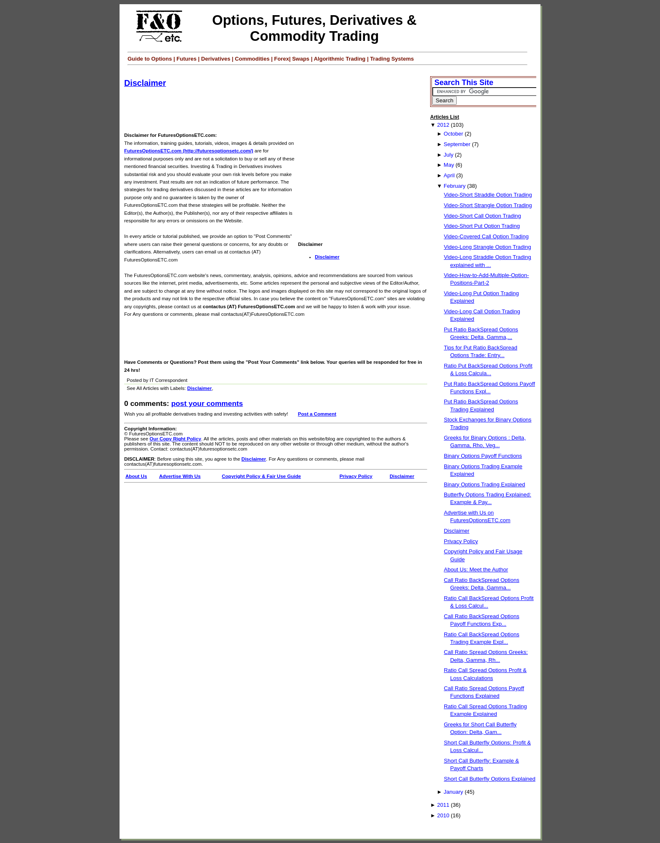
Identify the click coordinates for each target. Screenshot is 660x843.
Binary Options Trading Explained (484, 484)
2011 (443, 805)
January (453, 792)
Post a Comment (317, 413)
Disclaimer (145, 83)
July (448, 155)
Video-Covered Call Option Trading (486, 236)
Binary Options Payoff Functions (483, 456)
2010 (443, 815)
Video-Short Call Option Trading (482, 216)
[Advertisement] (277, 110)
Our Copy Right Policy (175, 438)
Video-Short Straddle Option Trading (488, 195)
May (449, 165)
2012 (443, 125)
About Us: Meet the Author (476, 569)
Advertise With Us (180, 476)
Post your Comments (207, 403)
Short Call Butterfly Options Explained (489, 779)
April (449, 175)
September (457, 144)
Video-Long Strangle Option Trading (487, 247)
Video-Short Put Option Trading (481, 226)
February (455, 186)
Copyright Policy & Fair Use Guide (261, 476)
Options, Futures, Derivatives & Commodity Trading (314, 28)
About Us (136, 476)
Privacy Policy (355, 476)
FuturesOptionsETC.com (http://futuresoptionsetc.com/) (188, 150)
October (453, 134)
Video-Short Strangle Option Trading (488, 205)
